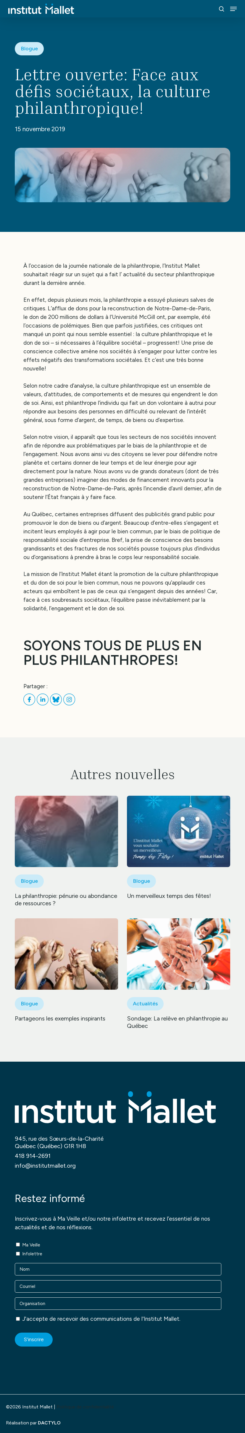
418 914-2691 (33, 1155)
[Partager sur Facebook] (30, 703)
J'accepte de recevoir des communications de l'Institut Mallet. (101, 1318)
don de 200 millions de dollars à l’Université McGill (92, 317)
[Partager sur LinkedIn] (43, 703)
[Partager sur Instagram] (69, 703)
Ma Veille (31, 1245)
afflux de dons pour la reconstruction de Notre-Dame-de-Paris (131, 308)
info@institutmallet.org (45, 1165)
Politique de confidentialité (85, 1407)
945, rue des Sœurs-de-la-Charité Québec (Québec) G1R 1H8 (59, 1142)
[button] (233, 9)
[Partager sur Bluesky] (56, 703)
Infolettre (32, 1254)
